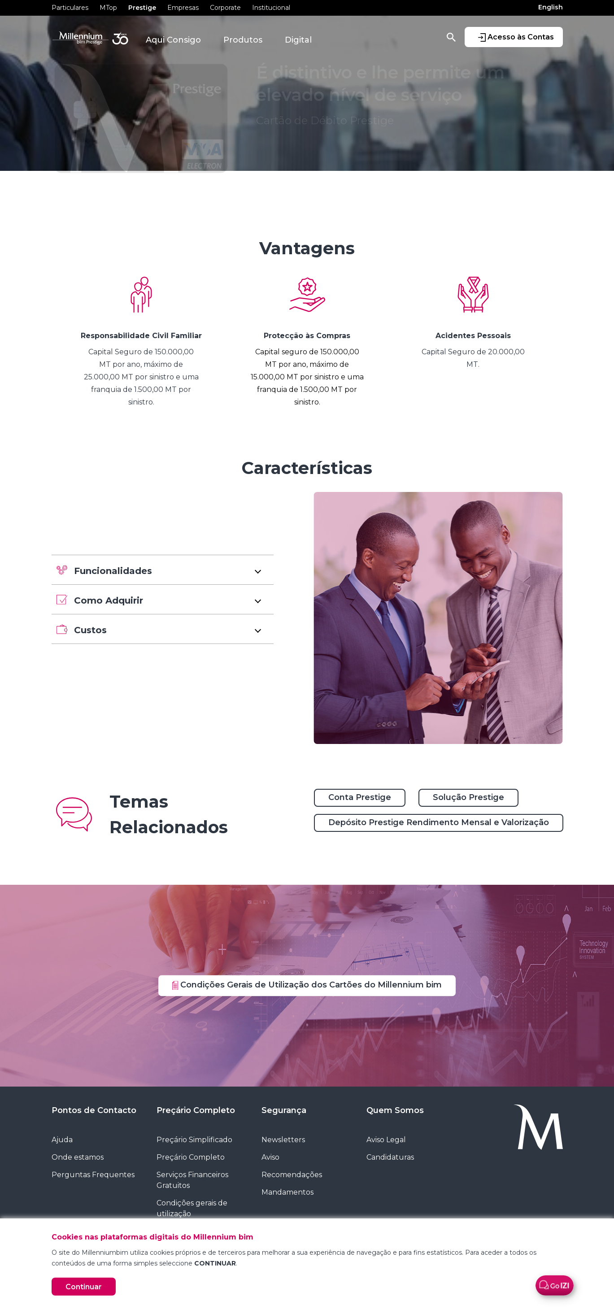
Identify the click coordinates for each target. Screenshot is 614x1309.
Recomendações (291, 1174)
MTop (108, 8)
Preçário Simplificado (194, 1139)
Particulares (70, 8)
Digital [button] (298, 40)
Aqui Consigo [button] (173, 40)
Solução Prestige (468, 797)
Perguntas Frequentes (93, 1174)
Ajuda (62, 1139)
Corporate (225, 8)
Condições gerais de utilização (192, 1208)
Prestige (142, 8)
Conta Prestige (359, 797)
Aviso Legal (386, 1139)
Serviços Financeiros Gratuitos (192, 1180)
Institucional (271, 8)
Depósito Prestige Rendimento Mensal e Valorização (438, 822)
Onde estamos (78, 1157)
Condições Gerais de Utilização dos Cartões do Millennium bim (307, 985)
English (550, 7)
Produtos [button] (242, 40)
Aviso (270, 1157)
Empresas (183, 8)
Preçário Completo (196, 1110)
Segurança (283, 1110)
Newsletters (283, 1139)
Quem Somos (395, 1110)
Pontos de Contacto (94, 1110)
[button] (163, 569)
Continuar (83, 1287)
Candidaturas (390, 1157)
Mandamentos (287, 1192)
